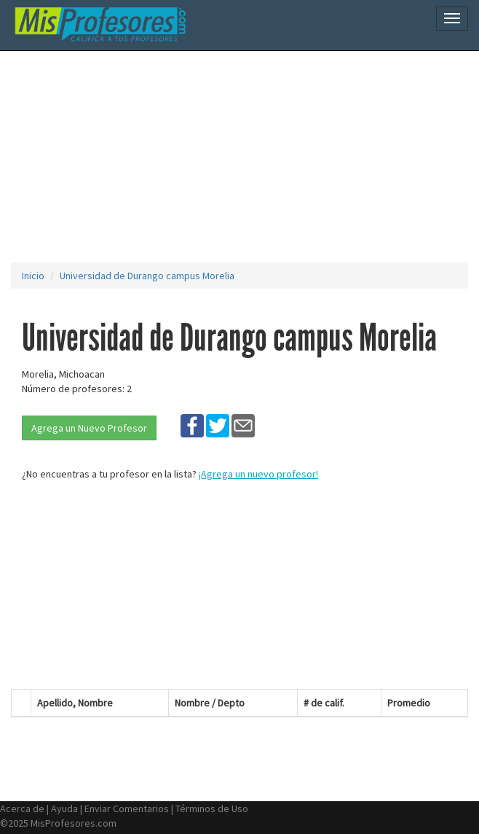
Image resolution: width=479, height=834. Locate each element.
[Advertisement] (245, 157)
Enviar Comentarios (126, 808)
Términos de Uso (211, 808)
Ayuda (64, 808)
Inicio (33, 275)
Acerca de (22, 808)
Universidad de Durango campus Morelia (147, 275)
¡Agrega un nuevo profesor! (258, 473)
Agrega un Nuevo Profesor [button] (89, 427)
